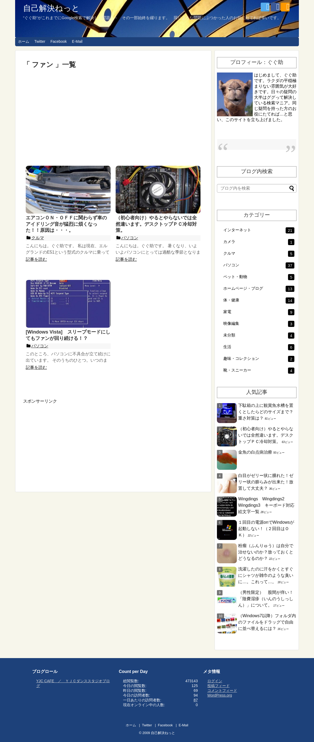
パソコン (258, 265)
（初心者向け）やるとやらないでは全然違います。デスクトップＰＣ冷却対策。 (265, 435)
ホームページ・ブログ (258, 289)
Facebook (58, 41)
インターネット (258, 230)
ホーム (23, 41)
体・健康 (258, 300)
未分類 (258, 335)
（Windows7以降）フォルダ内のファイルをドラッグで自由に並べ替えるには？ (267, 622)
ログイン (214, 681)
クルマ (258, 254)
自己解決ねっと (51, 8)
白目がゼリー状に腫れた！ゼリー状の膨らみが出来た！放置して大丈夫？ (265, 482)
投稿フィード (218, 686)
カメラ (258, 242)
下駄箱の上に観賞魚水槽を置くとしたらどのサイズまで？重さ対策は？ (265, 411)
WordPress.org (219, 695)
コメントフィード (222, 690)
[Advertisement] (113, 117)
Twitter (39, 41)
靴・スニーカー (258, 371)
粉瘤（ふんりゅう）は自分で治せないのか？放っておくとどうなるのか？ (265, 552)
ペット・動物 (258, 277)
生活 (258, 347)
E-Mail (77, 41)
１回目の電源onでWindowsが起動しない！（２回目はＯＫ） (266, 528)
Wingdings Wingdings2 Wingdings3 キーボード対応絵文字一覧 (266, 505)
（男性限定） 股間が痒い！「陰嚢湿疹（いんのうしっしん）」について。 (265, 598)
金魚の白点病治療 (255, 452)
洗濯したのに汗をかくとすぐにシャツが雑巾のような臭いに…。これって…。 (265, 575)
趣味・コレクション (258, 359)
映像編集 (258, 324)
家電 (258, 312)
